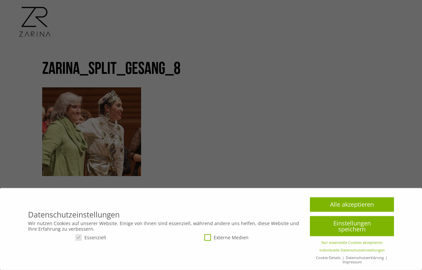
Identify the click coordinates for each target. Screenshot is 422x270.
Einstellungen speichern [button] (352, 228)
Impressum (352, 264)
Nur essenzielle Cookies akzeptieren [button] (352, 244)
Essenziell (90, 239)
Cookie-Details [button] (329, 259)
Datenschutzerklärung (365, 259)
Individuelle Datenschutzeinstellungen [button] (352, 252)
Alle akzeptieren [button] (352, 206)
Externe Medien (226, 239)
